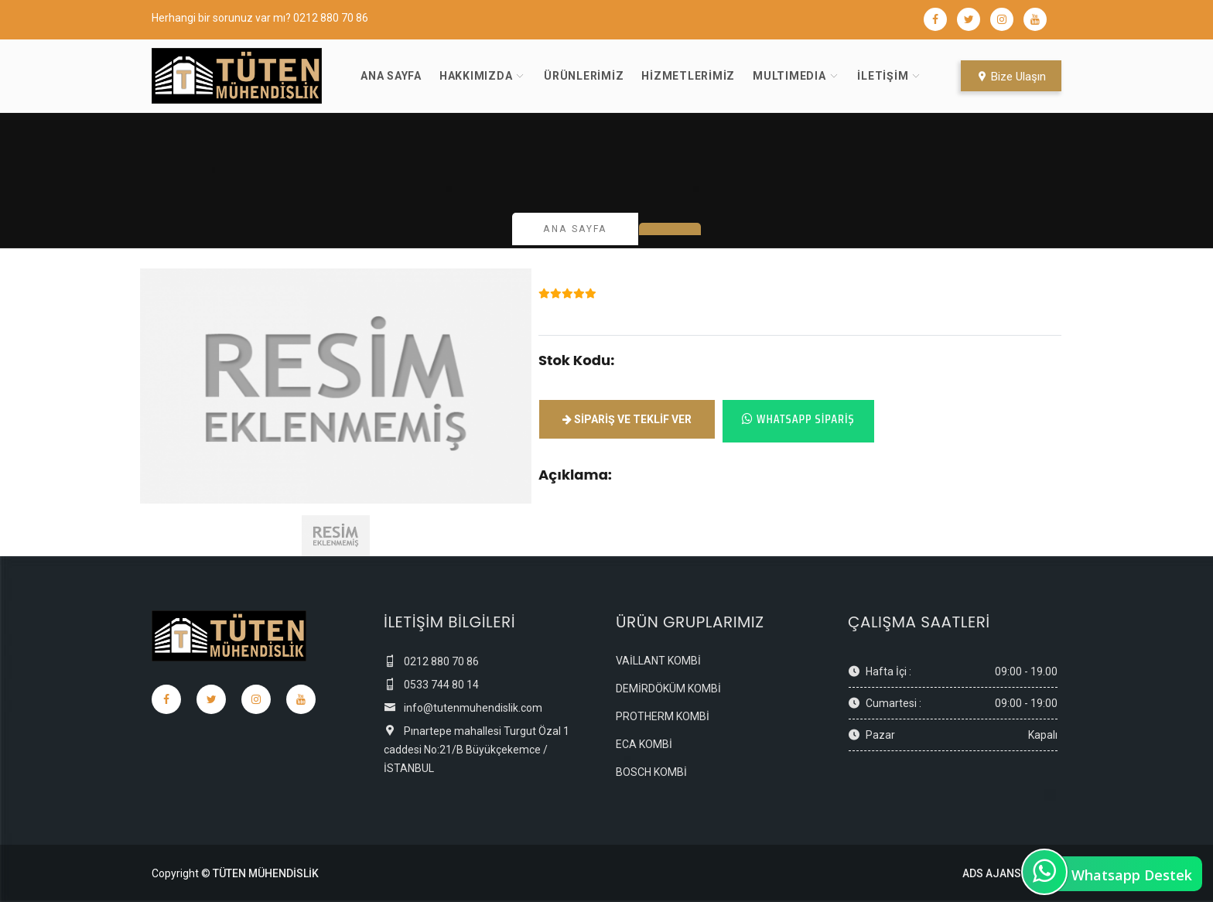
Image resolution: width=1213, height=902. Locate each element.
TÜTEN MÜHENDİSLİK (266, 873)
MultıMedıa (789, 76)
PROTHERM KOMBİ (662, 716)
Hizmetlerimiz (688, 76)
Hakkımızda (476, 76)
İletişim (882, 76)
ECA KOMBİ (644, 744)
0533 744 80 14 (431, 684)
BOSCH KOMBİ (651, 772)
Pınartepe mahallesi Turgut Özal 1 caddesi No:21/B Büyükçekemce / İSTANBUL (476, 749)
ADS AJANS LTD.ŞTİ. (1011, 873)
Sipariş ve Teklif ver (627, 419)
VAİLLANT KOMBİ (658, 660)
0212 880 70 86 (330, 18)
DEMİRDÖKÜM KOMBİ (668, 688)
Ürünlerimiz (584, 76)
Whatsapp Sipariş (798, 419)
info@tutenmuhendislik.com (463, 708)
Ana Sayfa (391, 76)
